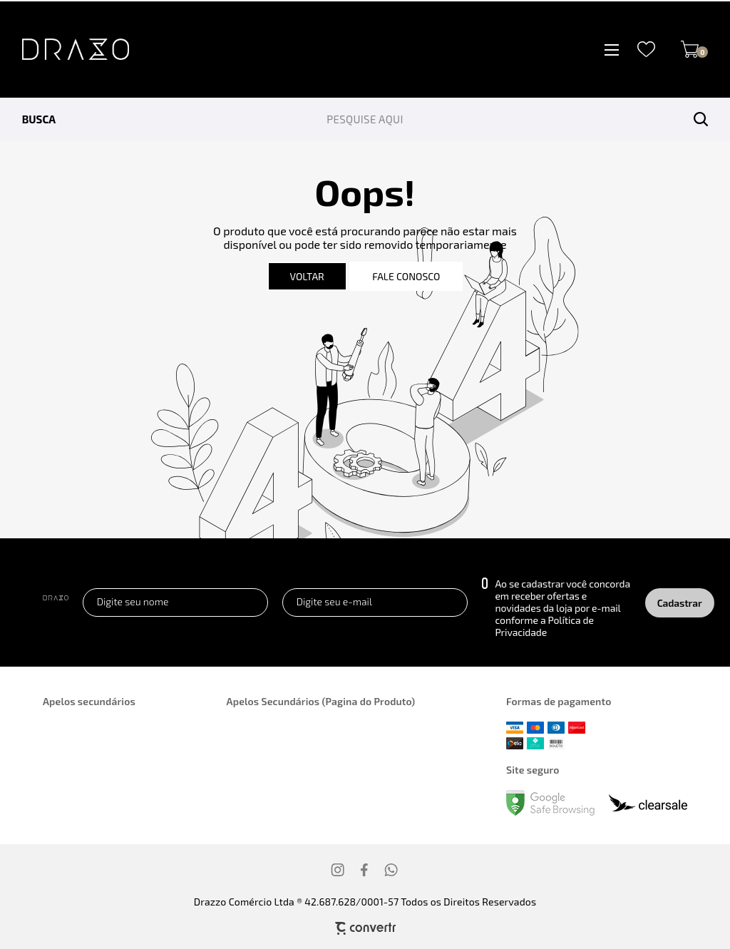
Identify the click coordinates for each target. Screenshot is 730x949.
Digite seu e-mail (334, 601)
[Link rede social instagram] (338, 869)
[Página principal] (64, 49)
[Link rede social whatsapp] (391, 869)
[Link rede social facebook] (365, 869)
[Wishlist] (646, 49)
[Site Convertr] (365, 928)
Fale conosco (406, 276)
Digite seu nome (133, 601)
